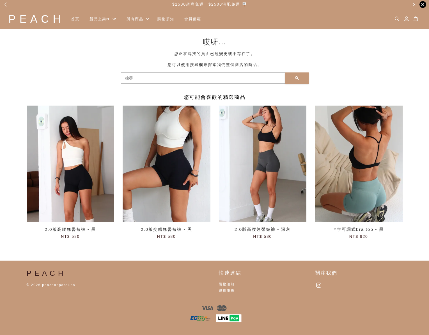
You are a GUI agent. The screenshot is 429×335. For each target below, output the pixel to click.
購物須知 (165, 19)
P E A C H (34, 19)
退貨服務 (227, 291)
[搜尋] (203, 78)
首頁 (75, 19)
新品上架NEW (103, 19)
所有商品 (138, 19)
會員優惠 (192, 19)
